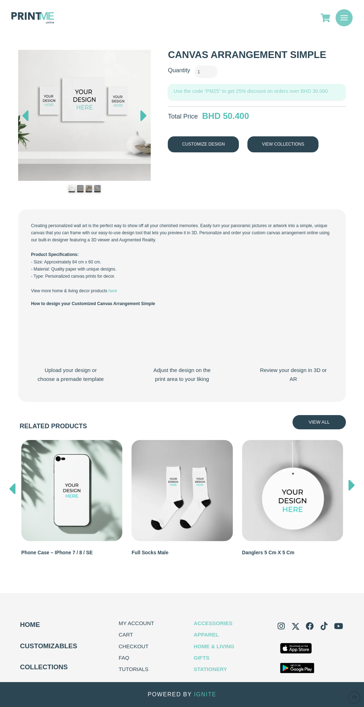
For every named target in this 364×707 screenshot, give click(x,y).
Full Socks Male (150, 552)
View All (319, 422)
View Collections (283, 144)
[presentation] (12, 487)
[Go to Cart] (328, 18)
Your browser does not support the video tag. (70, 338)
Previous (25, 114)
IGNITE (205, 694)
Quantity (179, 70)
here (112, 290)
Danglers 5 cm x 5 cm (268, 552)
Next (144, 117)
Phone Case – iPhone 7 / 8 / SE (57, 552)
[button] (344, 17)
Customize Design (203, 144)
